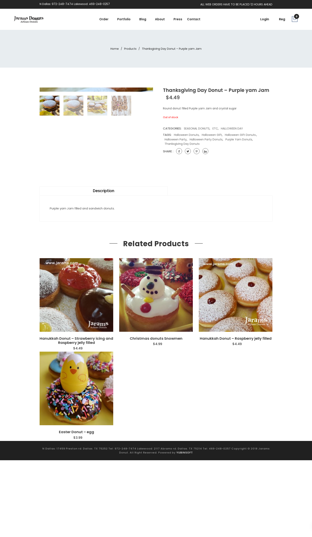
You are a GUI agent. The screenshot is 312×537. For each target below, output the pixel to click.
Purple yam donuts (238, 139)
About (160, 19)
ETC (215, 128)
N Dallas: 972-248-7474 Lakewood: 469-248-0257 (75, 4)
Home (114, 49)
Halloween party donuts (206, 139)
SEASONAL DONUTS (197, 128)
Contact (193, 19)
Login (264, 19)
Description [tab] (53, 267)
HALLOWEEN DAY (232, 128)
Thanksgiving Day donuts (182, 144)
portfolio (124, 19)
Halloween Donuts (186, 135)
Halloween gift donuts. (240, 135)
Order (103, 19)
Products (130, 49)
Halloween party (176, 139)
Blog (142, 19)
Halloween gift (212, 135)
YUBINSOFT (184, 529)
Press (178, 19)
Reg (282, 19)
